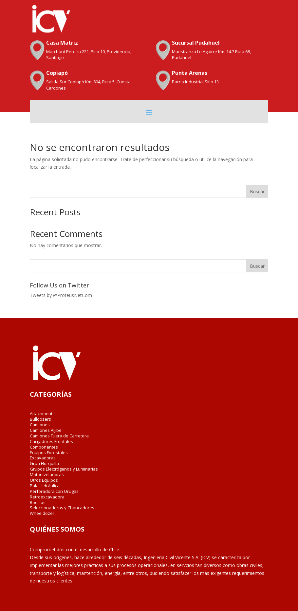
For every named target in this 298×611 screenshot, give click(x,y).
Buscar (257, 191)
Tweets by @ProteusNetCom (61, 295)
